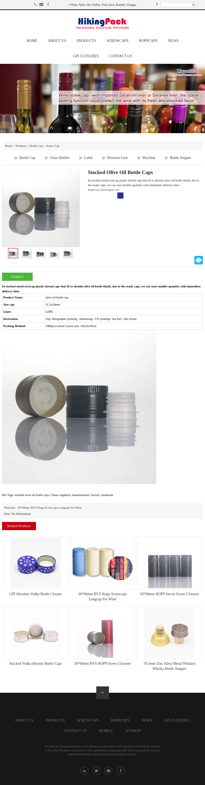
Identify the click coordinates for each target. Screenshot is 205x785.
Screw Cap (52, 145)
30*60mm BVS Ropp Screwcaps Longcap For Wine (49, 507)
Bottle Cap (36, 145)
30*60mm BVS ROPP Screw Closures (102, 663)
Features (17, 277)
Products (86, 41)
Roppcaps (148, 41)
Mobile (106, 731)
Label (88, 158)
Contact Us (120, 56)
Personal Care (117, 158)
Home (32, 41)
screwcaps (117, 41)
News (173, 41)
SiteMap (133, 731)
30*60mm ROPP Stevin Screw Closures (169, 594)
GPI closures (86, 56)
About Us (57, 41)
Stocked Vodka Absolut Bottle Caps (35, 663)
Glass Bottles (59, 158)
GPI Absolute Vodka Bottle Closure (35, 594)
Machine (148, 158)
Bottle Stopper (180, 158)
